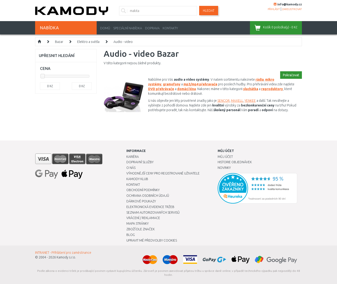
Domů (105, 28)
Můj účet (225, 157)
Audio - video (123, 42)
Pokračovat (291, 75)
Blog (130, 235)
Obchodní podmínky (143, 190)
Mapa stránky (137, 223)
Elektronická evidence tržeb (150, 207)
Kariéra (132, 157)
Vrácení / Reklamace (143, 218)
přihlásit (274, 9)
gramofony (171, 84)
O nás (131, 168)
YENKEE (250, 100)
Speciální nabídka (127, 28)
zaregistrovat (292, 9)
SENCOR (223, 100)
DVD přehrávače (161, 89)
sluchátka (250, 89)
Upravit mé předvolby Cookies (151, 240)
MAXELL (237, 100)
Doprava (152, 28)
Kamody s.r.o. (66, 257)
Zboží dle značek (140, 229)
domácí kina (186, 89)
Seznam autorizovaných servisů (153, 212)
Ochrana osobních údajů (147, 195)
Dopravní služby (140, 162)
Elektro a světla (88, 42)
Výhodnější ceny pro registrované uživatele (163, 173)
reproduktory (272, 89)
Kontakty (170, 28)
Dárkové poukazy (141, 201)
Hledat (208, 10)
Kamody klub (137, 179)
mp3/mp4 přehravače (200, 84)
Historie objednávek (235, 162)
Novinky (224, 168)
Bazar (59, 42)
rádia (260, 79)
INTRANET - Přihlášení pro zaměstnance (63, 252)
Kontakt (133, 184)
